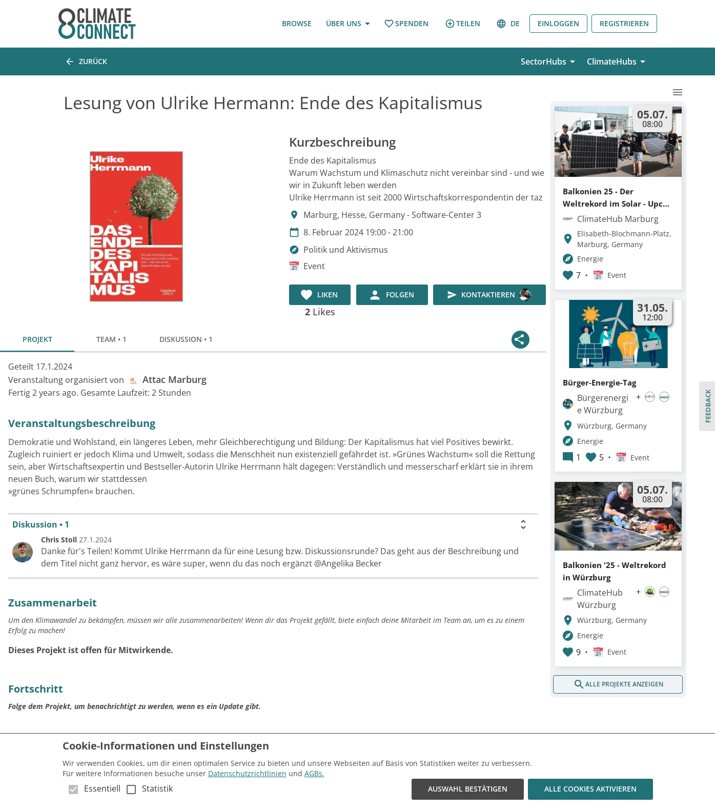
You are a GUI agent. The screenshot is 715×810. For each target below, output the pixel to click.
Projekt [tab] (37, 339)
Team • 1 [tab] (111, 339)
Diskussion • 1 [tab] (186, 339)
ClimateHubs (618, 61)
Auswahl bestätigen (468, 789)
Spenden (406, 23)
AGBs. (314, 773)
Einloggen (558, 24)
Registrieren (624, 24)
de (509, 23)
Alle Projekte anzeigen (618, 684)
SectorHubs (550, 61)
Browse (297, 23)
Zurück (87, 61)
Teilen (462, 23)
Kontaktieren (489, 295)
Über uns (348, 23)
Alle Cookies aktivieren (590, 789)
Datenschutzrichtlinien (247, 773)
